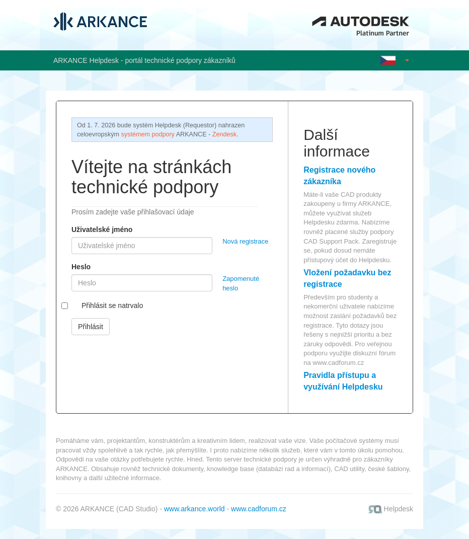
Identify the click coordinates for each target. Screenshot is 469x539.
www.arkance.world (194, 509)
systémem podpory (148, 134)
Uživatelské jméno (101, 229)
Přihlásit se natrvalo (112, 305)
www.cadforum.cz (338, 362)
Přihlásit (90, 327)
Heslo (81, 267)
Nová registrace (245, 241)
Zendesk (224, 134)
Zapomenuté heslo (240, 283)
